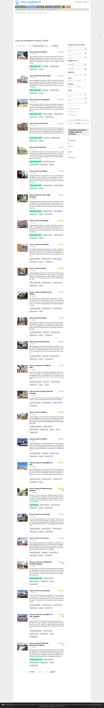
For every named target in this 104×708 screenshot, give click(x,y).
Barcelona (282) (71, 140)
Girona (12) (70, 146)
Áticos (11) (24, 9)
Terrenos (49, 7)
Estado (44, 66)
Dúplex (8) (30, 9)
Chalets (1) (42, 9)
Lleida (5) (70, 152)
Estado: (69, 96)
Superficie (52, 66)
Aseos (46, 385)
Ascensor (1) (73, 111)
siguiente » (53, 672)
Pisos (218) (18, 9)
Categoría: (70, 62)
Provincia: (70, 46)
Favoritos (78, 120)
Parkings (57, 7)
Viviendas (31, 7)
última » (32, 672)
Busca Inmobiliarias (31, 2)
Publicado (32, 66)
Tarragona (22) (71, 157)
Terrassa (35, 12)
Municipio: (70, 50)
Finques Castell (21, 7)
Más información (61, 706)
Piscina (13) (72, 115)
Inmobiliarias (22, 12)
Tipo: (69, 66)
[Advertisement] (52, 25)
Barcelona (29, 12)
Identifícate (79, 2)
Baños (40, 69)
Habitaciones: (71, 92)
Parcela (47, 117)
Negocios (40, 7)
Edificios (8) (54, 9)
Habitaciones (33, 69)
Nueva (78, 123)
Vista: (51, 46)
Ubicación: (70, 100)
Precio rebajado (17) (75, 108)
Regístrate (86, 2)
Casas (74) (36, 9)
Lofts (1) (48, 9)
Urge (71, 107)
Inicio (17, 12)
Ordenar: (30, 46)
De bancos (72, 105)
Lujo (71, 110)
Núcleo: (69, 55)
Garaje (71, 113)
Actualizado (33, 138)
